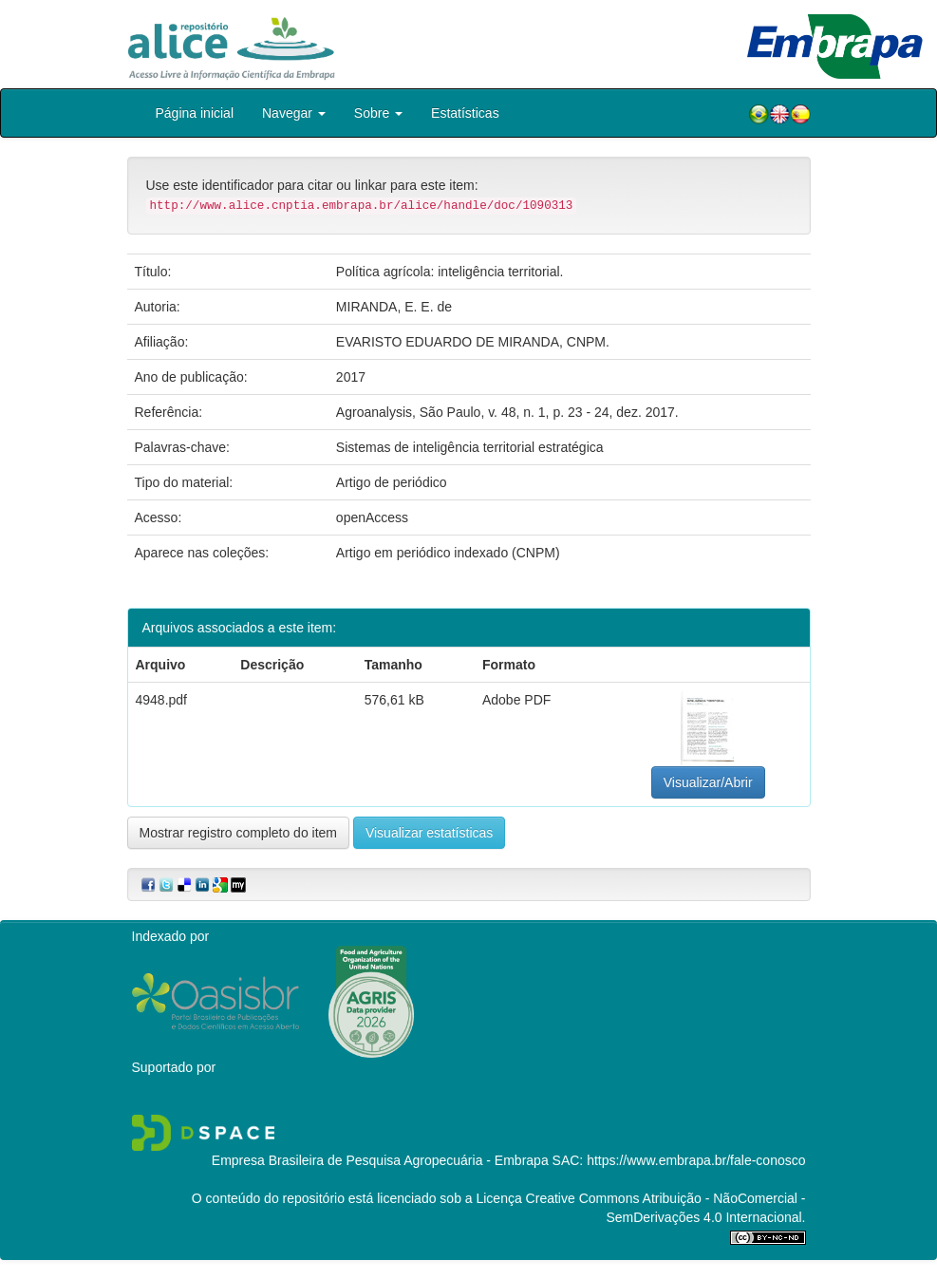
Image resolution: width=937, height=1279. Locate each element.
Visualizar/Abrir (708, 782)
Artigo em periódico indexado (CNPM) (448, 552)
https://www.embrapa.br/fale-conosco (696, 1160)
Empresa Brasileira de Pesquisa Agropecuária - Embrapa (380, 1160)
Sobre (378, 113)
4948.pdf (162, 699)
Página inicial (195, 113)
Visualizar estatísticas (429, 832)
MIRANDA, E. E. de (394, 306)
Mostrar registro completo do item (239, 832)
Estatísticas (465, 113)
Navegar (294, 113)
